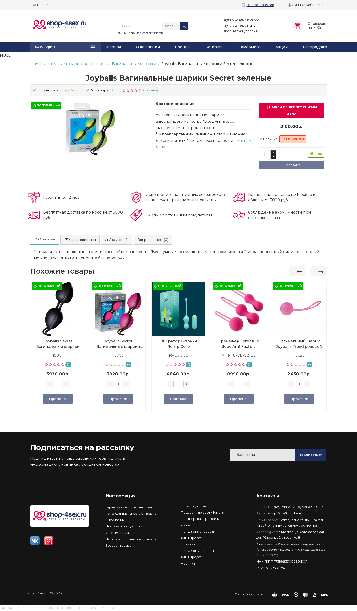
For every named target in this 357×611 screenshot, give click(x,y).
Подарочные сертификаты (202, 512)
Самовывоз (249, 47)
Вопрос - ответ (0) (152, 240)
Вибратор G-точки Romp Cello (178, 344)
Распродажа (315, 47)
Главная (113, 47)
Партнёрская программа (201, 519)
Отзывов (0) (117, 240)
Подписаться (310, 455)
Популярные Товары (197, 531)
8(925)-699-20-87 (310, 507)
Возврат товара (118, 545)
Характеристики (80, 240)
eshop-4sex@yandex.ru (284, 513)
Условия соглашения (122, 533)
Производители (194, 506)
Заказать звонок (260, 5)
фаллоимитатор (152, 32)
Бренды (183, 47)
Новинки (188, 544)
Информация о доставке (125, 526)
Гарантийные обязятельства (129, 507)
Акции (281, 47)
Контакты (214, 47)
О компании (148, 47)
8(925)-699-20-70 (284, 507)
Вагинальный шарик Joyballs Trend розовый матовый (299, 344)
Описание (44, 239)
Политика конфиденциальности (131, 539)
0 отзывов (150, 90)
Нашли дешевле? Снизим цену (291, 110)
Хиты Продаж (192, 538)
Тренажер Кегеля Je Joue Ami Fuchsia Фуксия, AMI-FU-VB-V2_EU (239, 344)
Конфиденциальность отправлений (134, 513)
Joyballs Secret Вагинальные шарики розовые (118, 344)
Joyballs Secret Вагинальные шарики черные (58, 344)
